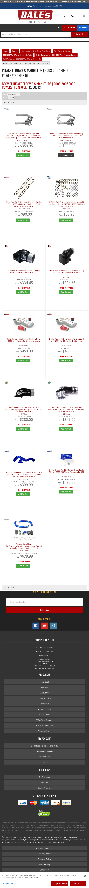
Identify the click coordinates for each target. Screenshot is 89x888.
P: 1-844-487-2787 (44, 648)
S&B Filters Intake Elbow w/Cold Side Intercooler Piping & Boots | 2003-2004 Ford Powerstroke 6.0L (24, 410)
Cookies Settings (9, 884)
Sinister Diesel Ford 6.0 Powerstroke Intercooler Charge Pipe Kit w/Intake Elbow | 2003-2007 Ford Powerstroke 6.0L (24, 547)
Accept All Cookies (60, 884)
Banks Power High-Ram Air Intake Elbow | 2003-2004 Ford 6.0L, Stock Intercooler (23, 340)
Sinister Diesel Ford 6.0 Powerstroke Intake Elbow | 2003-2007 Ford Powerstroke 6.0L (66, 472)
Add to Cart (23, 292)
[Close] (85, 876)
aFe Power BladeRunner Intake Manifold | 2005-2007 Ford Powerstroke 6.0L (66, 272)
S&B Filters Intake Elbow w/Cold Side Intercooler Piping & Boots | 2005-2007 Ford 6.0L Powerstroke (66, 410)
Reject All (77, 884)
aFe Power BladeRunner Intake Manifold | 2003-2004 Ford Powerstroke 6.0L (23, 272)
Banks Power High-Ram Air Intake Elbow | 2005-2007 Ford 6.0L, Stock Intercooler (66, 340)
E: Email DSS (44, 656)
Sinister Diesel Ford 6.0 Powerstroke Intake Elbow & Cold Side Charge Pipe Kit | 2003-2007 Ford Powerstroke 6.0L (24, 475)
